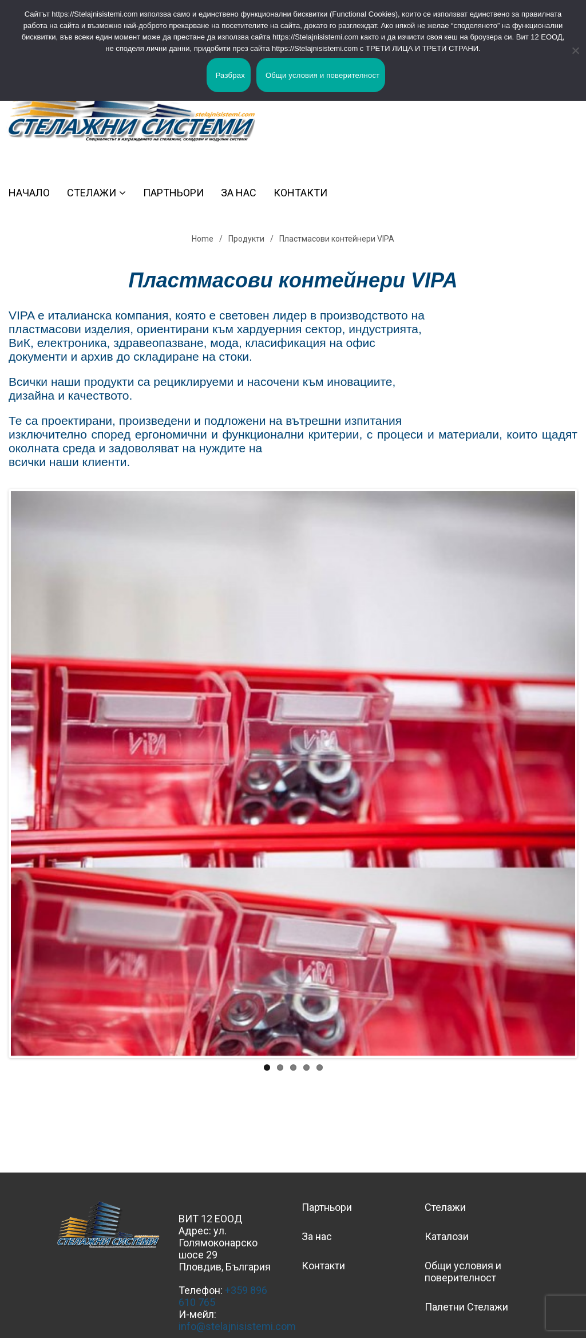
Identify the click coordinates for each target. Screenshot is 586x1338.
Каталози (447, 1236)
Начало (29, 193)
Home (202, 238)
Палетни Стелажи (466, 1307)
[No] (571, 50)
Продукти (246, 238)
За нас (238, 193)
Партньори (173, 193)
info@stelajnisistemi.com (237, 1326)
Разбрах (230, 75)
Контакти (300, 193)
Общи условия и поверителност (463, 1272)
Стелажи (91, 193)
